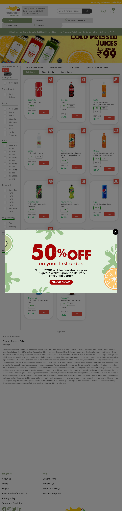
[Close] (115, 232)
